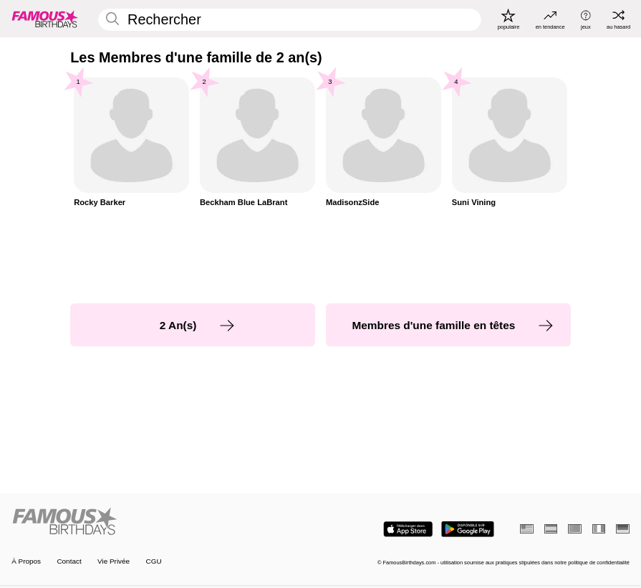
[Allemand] (623, 528)
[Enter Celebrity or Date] (290, 20)
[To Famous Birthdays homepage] (45, 19)
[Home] (163, 522)
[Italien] (599, 528)
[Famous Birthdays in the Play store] (467, 529)
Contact (69, 561)
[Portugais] (575, 528)
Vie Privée (113, 561)
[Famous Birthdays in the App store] (408, 529)
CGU (154, 561)
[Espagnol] (551, 528)
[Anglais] (527, 528)
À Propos (26, 561)
